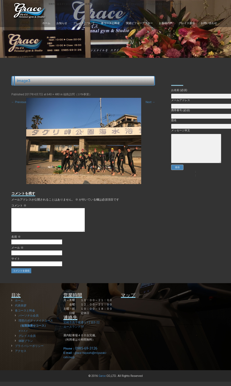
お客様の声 (165, 23)
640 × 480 (53, 94)
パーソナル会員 (29, 320)
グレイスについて (84, 23)
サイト (15, 263)
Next (150, 102)
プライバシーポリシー (29, 350)
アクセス (20, 355)
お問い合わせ (209, 23)
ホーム (46, 23)
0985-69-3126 (86, 352)
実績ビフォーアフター (139, 23)
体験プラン (26, 345)
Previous (18, 102)
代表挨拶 (20, 309)
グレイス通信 (187, 23)
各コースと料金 (110, 23)
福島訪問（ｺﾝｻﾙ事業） (77, 94)
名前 (16, 241)
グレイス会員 (27, 340)
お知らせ (61, 23)
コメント (18, 205)
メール (17, 252)
